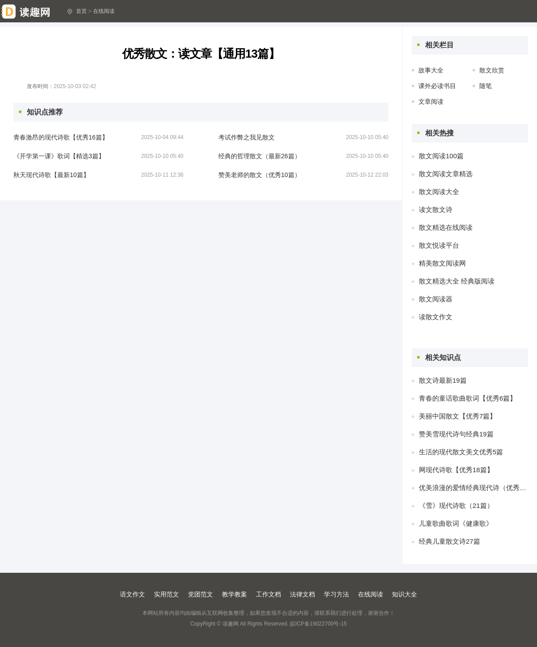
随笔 (485, 85)
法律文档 (302, 594)
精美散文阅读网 (442, 263)
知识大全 (404, 594)
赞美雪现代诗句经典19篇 (456, 434)
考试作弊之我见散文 (246, 137)
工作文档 (268, 594)
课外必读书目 (437, 85)
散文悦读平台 (439, 245)
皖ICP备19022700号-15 (318, 624)
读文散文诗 (435, 209)
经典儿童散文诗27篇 (449, 541)
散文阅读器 (435, 299)
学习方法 (336, 594)
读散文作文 (435, 317)
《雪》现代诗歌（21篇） (456, 505)
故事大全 (430, 70)
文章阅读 (430, 101)
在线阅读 (104, 11)
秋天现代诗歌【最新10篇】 (51, 174)
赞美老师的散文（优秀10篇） (259, 174)
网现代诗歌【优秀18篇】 (456, 470)
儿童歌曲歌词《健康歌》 (456, 523)
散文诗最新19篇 (443, 380)
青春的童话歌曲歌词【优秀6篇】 (467, 398)
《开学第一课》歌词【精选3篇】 (59, 156)
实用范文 (166, 594)
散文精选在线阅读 (446, 227)
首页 (81, 11)
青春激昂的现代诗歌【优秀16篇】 (60, 137)
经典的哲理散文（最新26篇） (259, 156)
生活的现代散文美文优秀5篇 (461, 452)
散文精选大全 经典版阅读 (456, 281)
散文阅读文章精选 (446, 174)
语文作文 (132, 594)
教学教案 (234, 594)
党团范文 (200, 594)
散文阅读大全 (439, 191)
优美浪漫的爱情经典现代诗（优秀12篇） (473, 487)
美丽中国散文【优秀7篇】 (457, 416)
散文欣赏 (491, 70)
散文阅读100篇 (441, 156)
